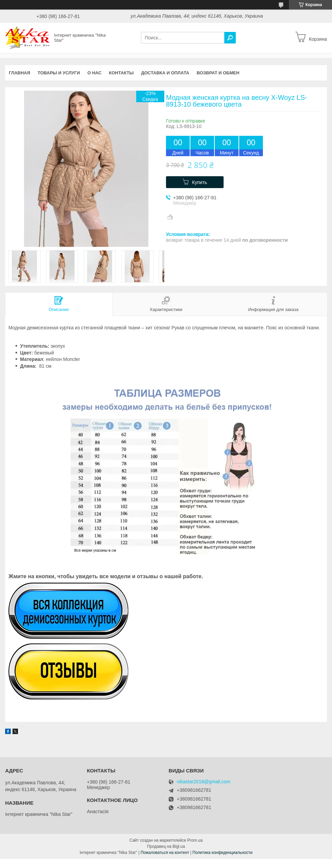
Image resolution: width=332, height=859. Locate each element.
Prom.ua (195, 840)
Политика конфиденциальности (222, 852)
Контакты (121, 72)
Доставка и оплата (165, 72)
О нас (94, 72)
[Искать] (230, 37)
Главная (19, 72)
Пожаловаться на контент (165, 852)
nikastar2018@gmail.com (203, 781)
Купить (199, 182)
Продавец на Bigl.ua (166, 846)
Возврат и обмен (218, 72)
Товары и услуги (59, 72)
